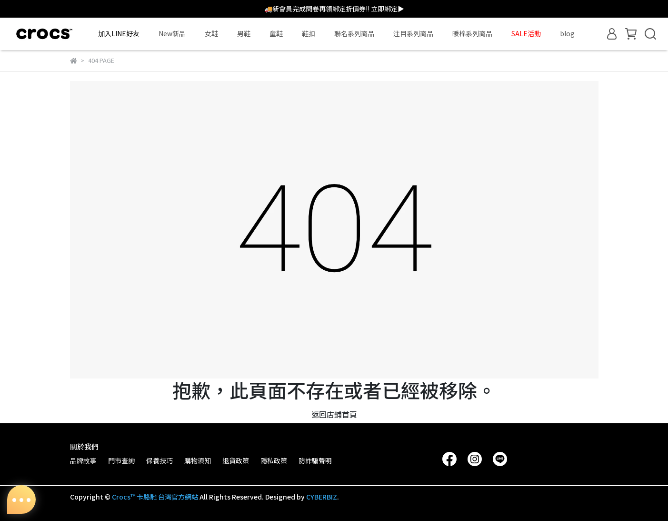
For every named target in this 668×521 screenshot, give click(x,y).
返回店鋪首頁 (334, 414)
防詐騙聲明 (315, 460)
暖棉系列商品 (472, 33)
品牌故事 (83, 460)
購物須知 (197, 460)
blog (567, 33)
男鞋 (243, 33)
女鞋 (211, 33)
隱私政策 (273, 460)
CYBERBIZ (321, 496)
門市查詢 (121, 460)
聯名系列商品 (354, 33)
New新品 (172, 33)
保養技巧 (159, 460)
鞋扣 (308, 33)
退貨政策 (235, 460)
